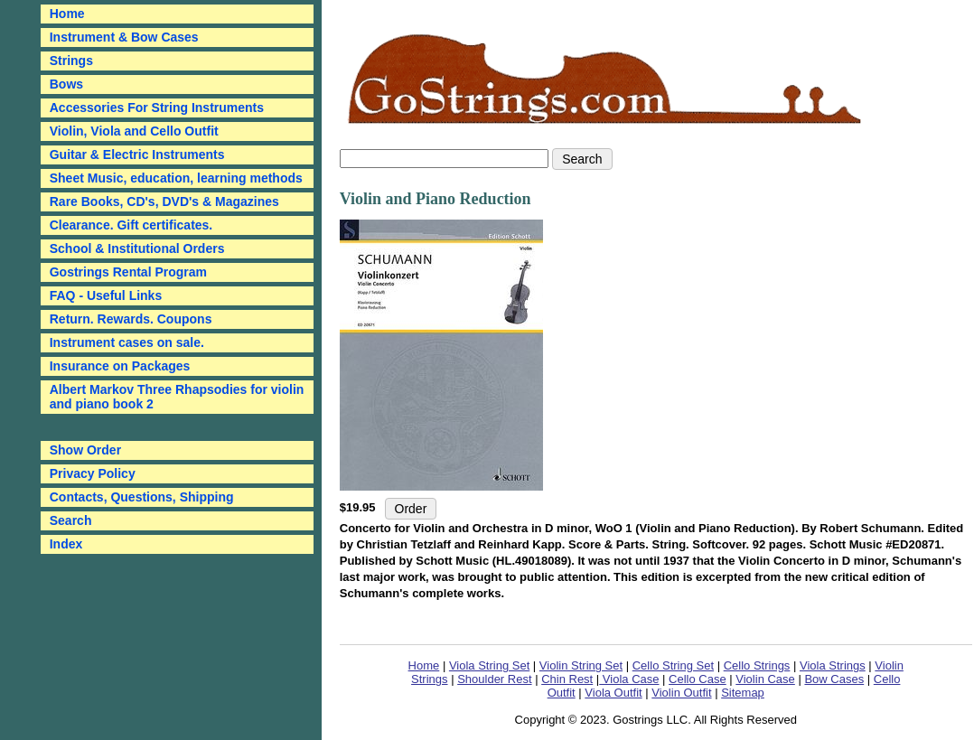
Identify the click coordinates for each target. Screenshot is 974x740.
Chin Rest (567, 679)
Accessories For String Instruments (157, 107)
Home (424, 665)
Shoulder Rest (494, 679)
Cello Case (697, 679)
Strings (71, 60)
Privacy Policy (93, 473)
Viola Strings (833, 665)
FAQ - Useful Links (106, 295)
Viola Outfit (613, 692)
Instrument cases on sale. (127, 342)
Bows (66, 84)
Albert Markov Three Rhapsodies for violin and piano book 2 (177, 396)
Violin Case (765, 679)
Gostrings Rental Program (128, 272)
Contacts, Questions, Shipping (142, 497)
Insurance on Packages (120, 366)
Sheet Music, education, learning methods (176, 178)
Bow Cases (834, 679)
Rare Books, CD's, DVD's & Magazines (164, 201)
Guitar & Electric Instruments (137, 154)
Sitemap (742, 692)
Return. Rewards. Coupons (131, 319)
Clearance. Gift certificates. (131, 225)
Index (66, 544)
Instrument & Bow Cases (124, 37)
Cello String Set (673, 665)
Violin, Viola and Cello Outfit (134, 131)
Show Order (85, 450)
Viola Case (629, 679)
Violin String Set (581, 665)
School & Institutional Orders (137, 248)
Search (71, 520)
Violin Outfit (681, 692)
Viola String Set (489, 665)
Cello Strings (757, 665)
